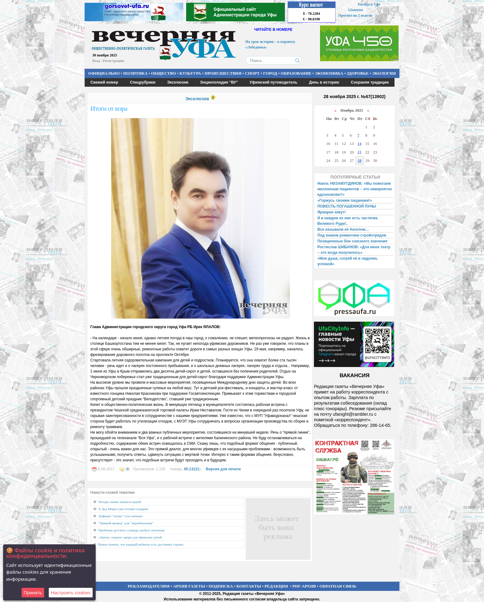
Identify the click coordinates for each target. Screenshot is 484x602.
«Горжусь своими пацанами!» (344, 200)
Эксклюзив (178, 82)
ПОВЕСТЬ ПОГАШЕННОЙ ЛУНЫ (346, 206)
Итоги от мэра (108, 108)
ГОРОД (270, 73)
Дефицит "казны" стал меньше (120, 516)
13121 (194, 469)
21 (359, 152)
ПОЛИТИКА (135, 73)
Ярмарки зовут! (331, 212)
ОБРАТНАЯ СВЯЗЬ (337, 586)
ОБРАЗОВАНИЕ (296, 73)
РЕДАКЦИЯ (276, 586)
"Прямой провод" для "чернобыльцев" (126, 523)
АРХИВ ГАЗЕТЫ (189, 586)
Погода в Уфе (369, 4)
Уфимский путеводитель (274, 82)
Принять (33, 592)
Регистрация (113, 61)
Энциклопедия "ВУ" (219, 82)
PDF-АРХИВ (304, 586)
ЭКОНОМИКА (329, 73)
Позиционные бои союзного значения (352, 241)
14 (359, 143)
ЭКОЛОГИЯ (384, 73)
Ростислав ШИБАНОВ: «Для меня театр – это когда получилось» (353, 250)
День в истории (324, 82)
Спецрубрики (143, 82)
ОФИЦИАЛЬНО (104, 73)
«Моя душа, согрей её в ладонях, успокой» (347, 261)
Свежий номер (104, 82)
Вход (96, 61)
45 (186, 469)
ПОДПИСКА (221, 586)
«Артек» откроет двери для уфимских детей (130, 537)
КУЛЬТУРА (190, 73)
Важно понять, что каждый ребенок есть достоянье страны (140, 544)
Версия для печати (223, 469)
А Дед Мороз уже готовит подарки (123, 509)
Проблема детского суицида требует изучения (131, 530)
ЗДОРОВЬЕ (358, 73)
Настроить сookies (70, 592)
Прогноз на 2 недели (355, 15)
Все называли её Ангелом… (343, 229)
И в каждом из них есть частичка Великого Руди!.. (347, 221)
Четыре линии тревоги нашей (119, 502)
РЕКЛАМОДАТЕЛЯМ (149, 586)
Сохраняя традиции (370, 82)
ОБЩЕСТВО (163, 73)
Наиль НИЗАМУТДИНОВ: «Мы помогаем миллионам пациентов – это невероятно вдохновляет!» (354, 189)
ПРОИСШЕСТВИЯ (223, 73)
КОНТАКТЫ (248, 586)
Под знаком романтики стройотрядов (351, 235)
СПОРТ (252, 73)
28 (359, 160)
